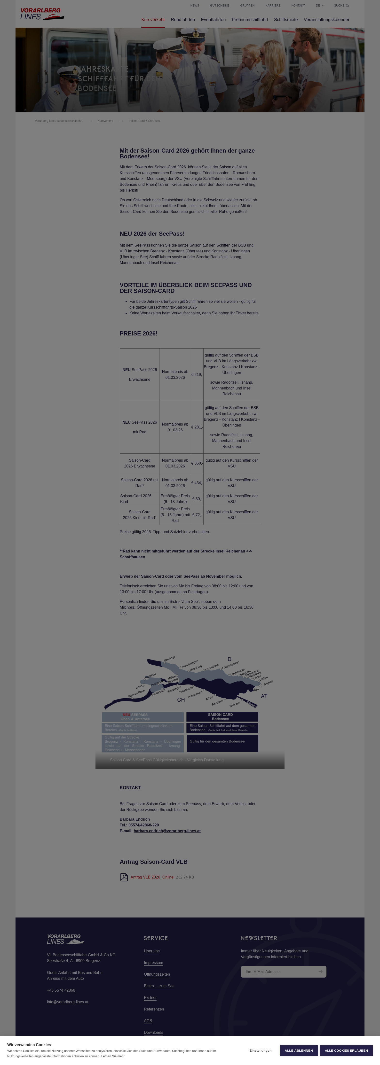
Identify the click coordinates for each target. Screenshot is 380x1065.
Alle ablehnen (299, 1050)
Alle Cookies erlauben (346, 1050)
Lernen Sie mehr (113, 1056)
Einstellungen (260, 1050)
